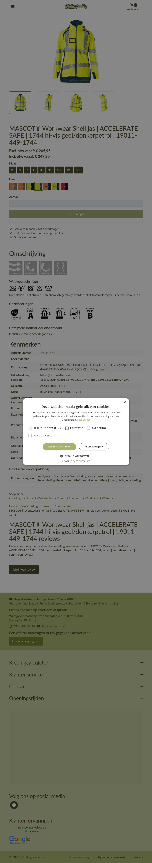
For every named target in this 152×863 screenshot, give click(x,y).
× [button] (125, 401)
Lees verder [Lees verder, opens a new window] (83, 419)
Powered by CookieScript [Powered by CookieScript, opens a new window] (76, 461)
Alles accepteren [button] (59, 446)
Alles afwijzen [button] (94, 446)
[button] (76, 456)
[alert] (76, 431)
